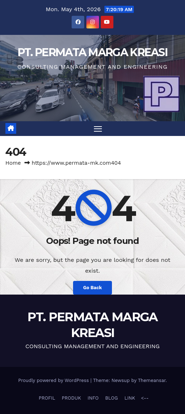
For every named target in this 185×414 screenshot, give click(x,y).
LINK (130, 398)
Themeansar (152, 380)
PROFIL (47, 398)
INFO (93, 398)
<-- (144, 398)
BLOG (111, 398)
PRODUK (71, 398)
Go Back (92, 287)
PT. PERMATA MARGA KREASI (92, 52)
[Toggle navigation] (98, 129)
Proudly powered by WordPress (54, 380)
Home (13, 163)
